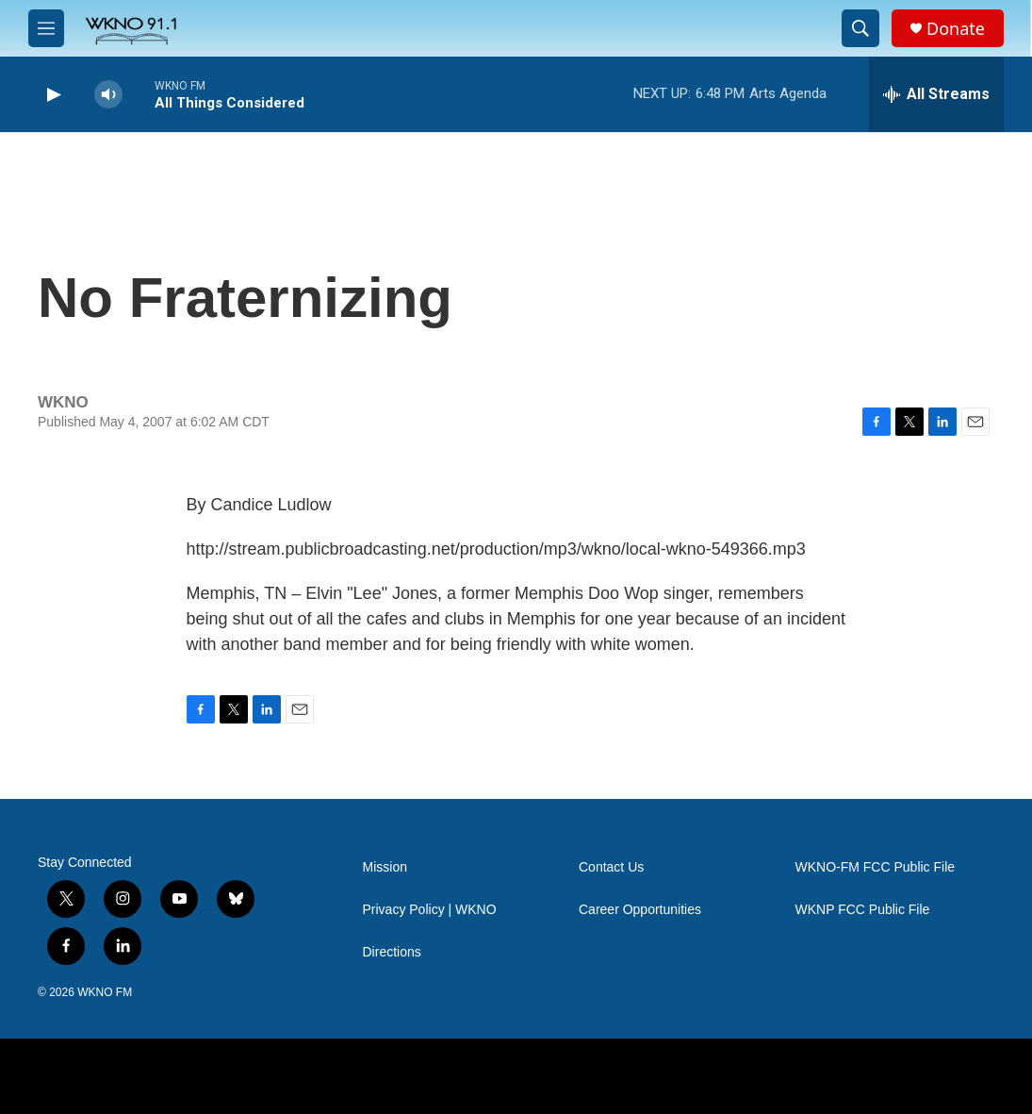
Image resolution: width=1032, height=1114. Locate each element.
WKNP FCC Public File (862, 910)
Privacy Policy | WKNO (430, 910)
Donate (955, 29)
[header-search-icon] (860, 28)
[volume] (108, 95)
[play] (52, 95)
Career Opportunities (640, 910)
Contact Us (611, 867)
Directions (392, 952)
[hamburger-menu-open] (46, 28)
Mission (385, 867)
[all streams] (936, 94)
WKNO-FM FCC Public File (875, 867)
